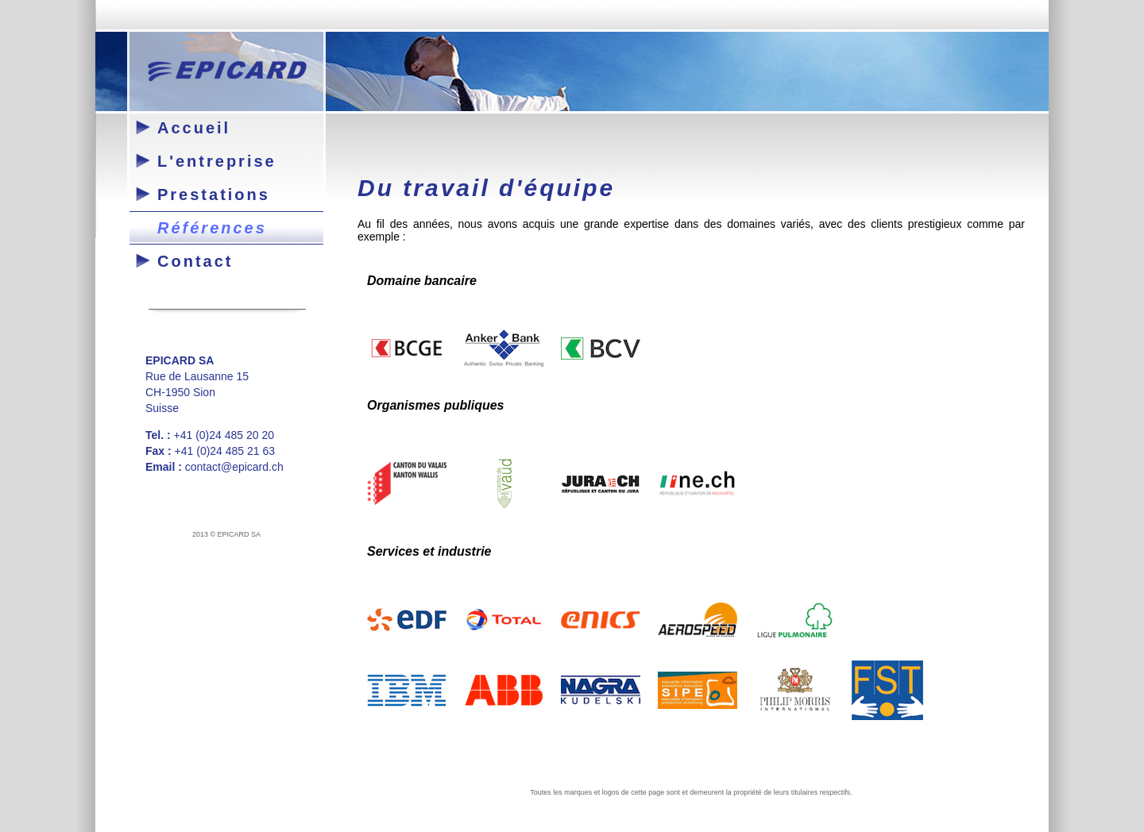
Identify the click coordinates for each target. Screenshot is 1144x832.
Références (212, 228)
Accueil (193, 128)
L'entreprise (216, 161)
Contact (195, 261)
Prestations (213, 194)
